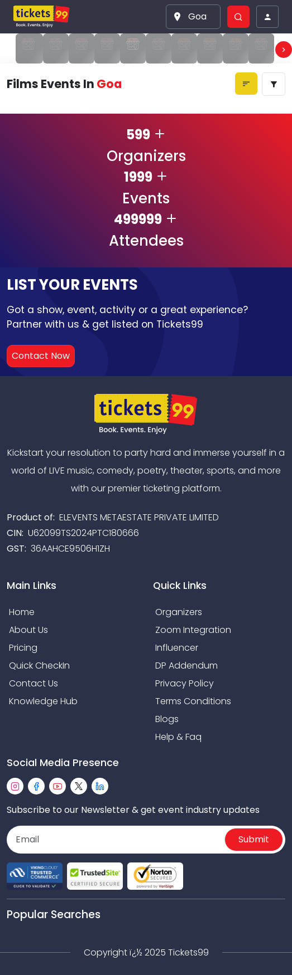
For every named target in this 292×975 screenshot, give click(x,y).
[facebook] (36, 786)
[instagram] (15, 786)
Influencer (176, 647)
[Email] (116, 839)
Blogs (167, 719)
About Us (28, 629)
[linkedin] (100, 786)
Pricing (23, 647)
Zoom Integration (193, 629)
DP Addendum (186, 665)
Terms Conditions (193, 701)
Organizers (178, 612)
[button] (193, 16)
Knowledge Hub (43, 701)
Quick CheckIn (39, 665)
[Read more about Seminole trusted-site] (95, 876)
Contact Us (33, 683)
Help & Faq (178, 736)
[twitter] (78, 786)
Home (22, 612)
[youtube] (57, 786)
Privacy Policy (184, 683)
